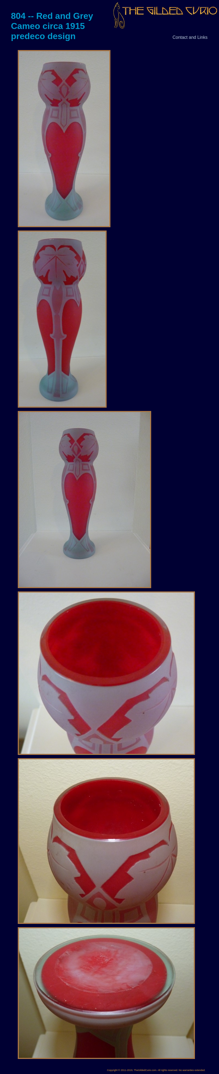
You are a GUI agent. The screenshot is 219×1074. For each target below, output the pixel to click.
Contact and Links (190, 37)
